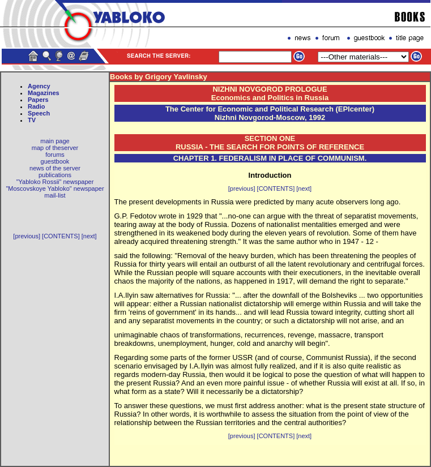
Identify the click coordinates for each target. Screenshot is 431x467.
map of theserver (55, 147)
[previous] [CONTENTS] (46, 236)
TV (32, 120)
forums (55, 154)
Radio (36, 106)
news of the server (54, 168)
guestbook (55, 161)
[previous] (241, 188)
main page (54, 141)
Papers (38, 99)
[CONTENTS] (276, 188)
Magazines (43, 92)
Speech (39, 113)
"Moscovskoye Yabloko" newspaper (55, 188)
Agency (39, 86)
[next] (89, 236)
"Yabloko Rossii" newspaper (55, 181)
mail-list (54, 195)
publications (55, 175)
